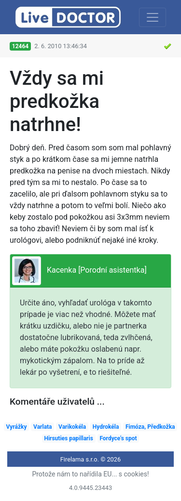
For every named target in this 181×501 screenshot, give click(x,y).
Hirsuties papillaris (68, 438)
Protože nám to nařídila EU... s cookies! (90, 474)
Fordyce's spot (118, 438)
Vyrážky (16, 426)
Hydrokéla (106, 426)
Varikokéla (72, 426)
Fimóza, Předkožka (150, 426)
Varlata (42, 426)
